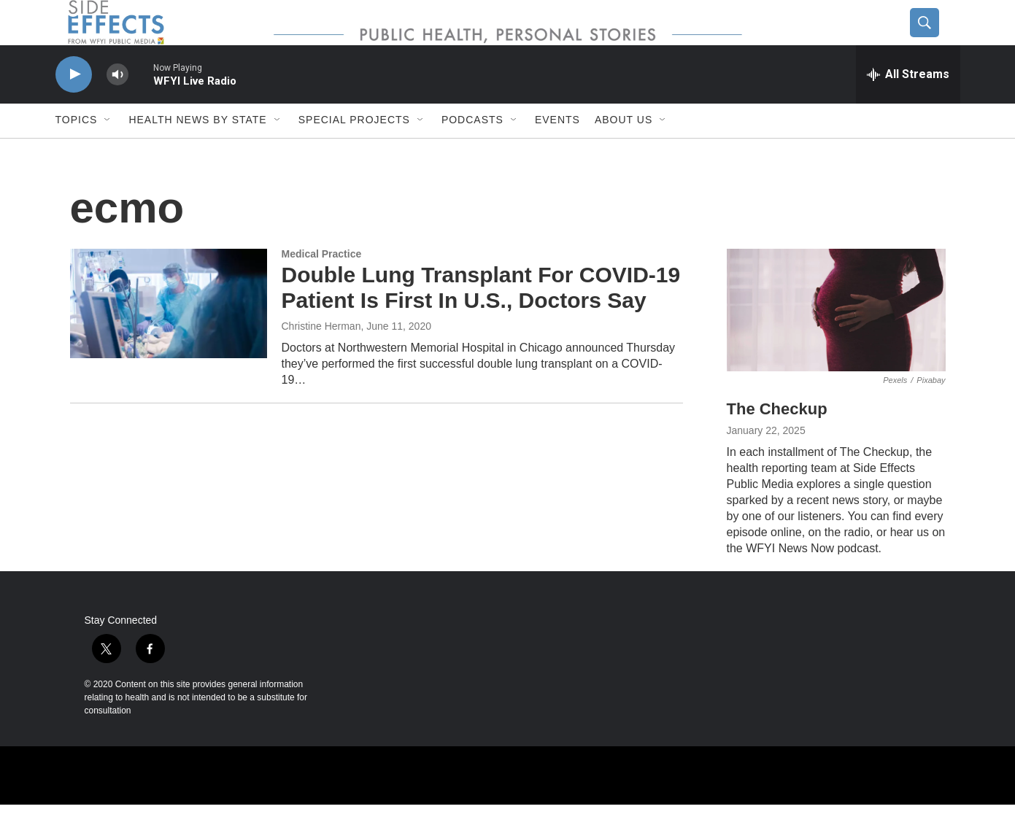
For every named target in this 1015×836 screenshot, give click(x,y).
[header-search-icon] (936, 38)
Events (557, 152)
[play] (73, 106)
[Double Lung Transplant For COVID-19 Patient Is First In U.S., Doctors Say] (168, 335)
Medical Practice (322, 285)
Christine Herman (321, 357)
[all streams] (908, 106)
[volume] (117, 106)
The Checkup (777, 441)
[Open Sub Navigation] (108, 152)
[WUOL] (486, 806)
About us (623, 152)
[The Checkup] (836, 341)
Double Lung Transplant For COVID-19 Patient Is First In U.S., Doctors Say (481, 319)
